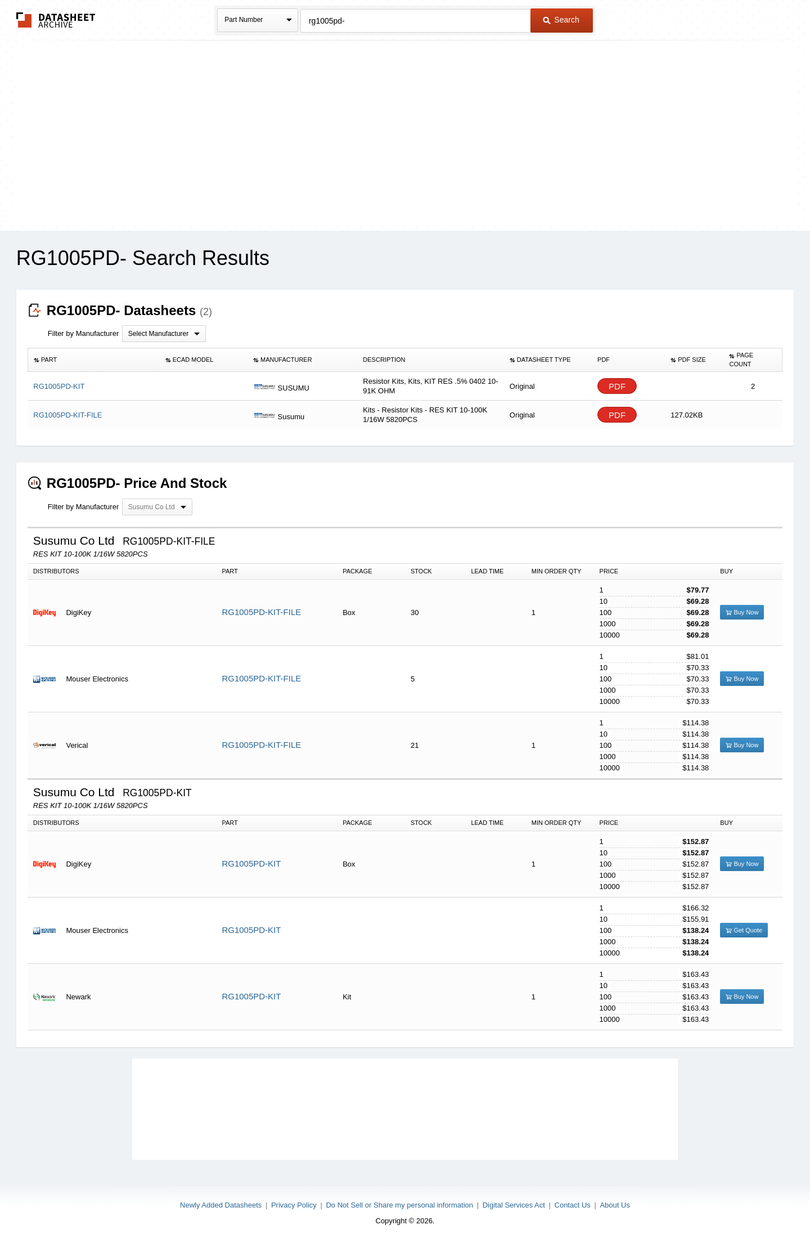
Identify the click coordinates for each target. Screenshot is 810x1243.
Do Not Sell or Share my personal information (399, 1205)
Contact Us (573, 1205)
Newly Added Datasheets (221, 1205)
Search (561, 19)
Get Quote (744, 930)
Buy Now (742, 612)
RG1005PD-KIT (251, 863)
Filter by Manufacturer (83, 333)
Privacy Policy (294, 1205)
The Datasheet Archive (56, 20)
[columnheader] (93, 360)
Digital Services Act (514, 1205)
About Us (614, 1205)
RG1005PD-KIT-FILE (261, 612)
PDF (617, 386)
